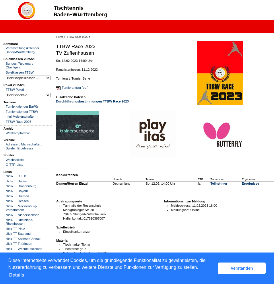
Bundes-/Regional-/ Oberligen (19, 65)
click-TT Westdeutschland (24, 249)
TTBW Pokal (15, 89)
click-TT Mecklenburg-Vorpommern (21, 208)
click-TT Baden (16, 181)
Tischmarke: (72, 244)
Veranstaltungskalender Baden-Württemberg (22, 50)
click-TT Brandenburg (21, 186)
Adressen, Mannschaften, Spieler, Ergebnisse (24, 146)
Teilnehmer (218, 183)
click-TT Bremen (17, 196)
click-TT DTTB (16, 176)
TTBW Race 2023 (77, 36)
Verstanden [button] (242, 268)
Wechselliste (15, 159)
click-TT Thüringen (19, 243)
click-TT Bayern (17, 191)
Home (59, 36)
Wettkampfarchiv (18, 133)
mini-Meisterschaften (20, 116)
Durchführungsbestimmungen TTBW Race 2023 (92, 101)
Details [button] (16, 275)
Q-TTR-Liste (15, 164)
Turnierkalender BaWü (22, 106)
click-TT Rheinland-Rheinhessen (19, 221)
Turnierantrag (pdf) (75, 87)
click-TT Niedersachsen (22, 215)
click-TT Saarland (18, 233)
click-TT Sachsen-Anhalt (23, 238)
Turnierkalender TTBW (22, 111)
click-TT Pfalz (15, 228)
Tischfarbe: (71, 249)
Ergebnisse (250, 183)
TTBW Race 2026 (18, 121)
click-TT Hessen (17, 201)
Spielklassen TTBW (20, 72)
